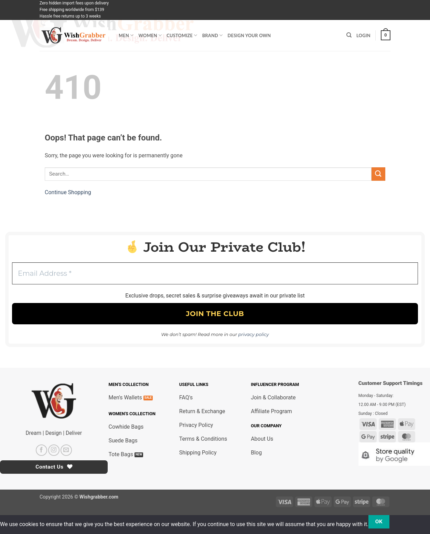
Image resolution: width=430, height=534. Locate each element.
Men (126, 35)
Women (150, 35)
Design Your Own (249, 35)
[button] (385, 35)
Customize (181, 35)
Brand (212, 35)
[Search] (349, 35)
